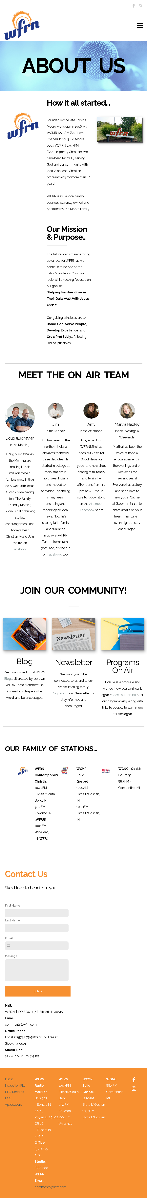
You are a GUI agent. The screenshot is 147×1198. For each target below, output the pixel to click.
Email (9, 938)
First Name (12, 905)
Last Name (12, 920)
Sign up (58, 693)
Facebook (19, 549)
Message (11, 956)
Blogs (8, 679)
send (38, 991)
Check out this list (123, 695)
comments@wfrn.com (50, 1187)
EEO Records (14, 1092)
